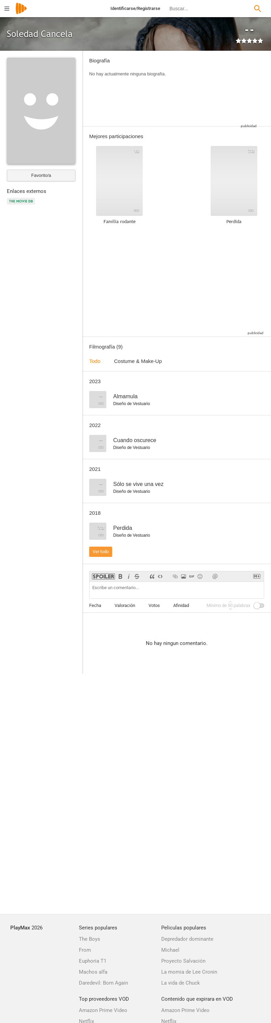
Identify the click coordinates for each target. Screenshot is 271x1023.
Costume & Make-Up (138, 361)
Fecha (95, 605)
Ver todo (101, 551)
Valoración (125, 605)
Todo (95, 361)
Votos (154, 605)
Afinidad (181, 605)
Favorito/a (41, 175)
